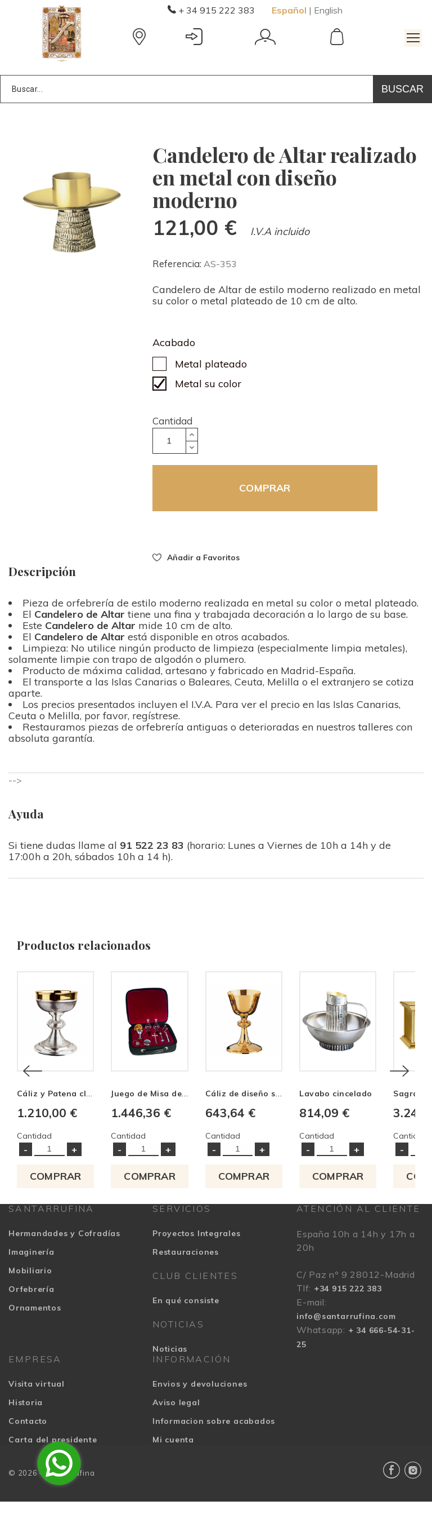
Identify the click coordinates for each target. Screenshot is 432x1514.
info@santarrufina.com (345, 1328)
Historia (25, 1415)
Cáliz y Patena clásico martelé (79, 1106)
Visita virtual (36, 1396)
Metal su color (208, 383)
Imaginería (31, 1264)
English (328, 10)
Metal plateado (211, 363)
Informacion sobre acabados (213, 1433)
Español (289, 10)
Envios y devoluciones (199, 1396)
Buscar (402, 89)
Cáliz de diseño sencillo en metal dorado (308, 1106)
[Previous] (32, 1077)
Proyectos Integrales (196, 1246)
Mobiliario (30, 1283)
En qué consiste (185, 1313)
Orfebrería (31, 1301)
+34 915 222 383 (348, 1301)
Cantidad (172, 421)
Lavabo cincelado (365, 1106)
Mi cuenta (173, 1452)
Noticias (169, 1361)
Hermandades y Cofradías (64, 1246)
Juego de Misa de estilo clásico (184, 1106)
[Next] (399, 1077)
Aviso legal (176, 1415)
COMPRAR (264, 487)
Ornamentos (34, 1320)
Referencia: (178, 263)
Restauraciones (185, 1264)
